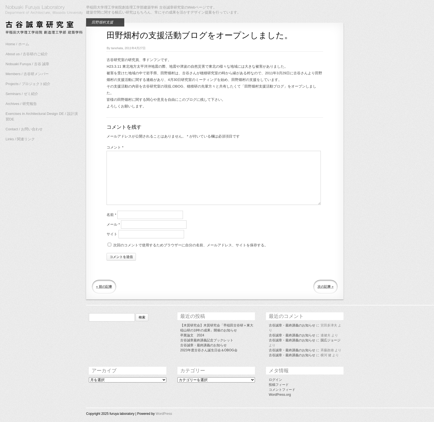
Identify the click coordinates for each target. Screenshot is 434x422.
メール (113, 224)
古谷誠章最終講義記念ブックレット (206, 340)
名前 (111, 215)
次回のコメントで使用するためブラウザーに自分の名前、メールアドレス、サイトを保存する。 (190, 245)
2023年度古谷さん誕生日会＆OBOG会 (208, 350)
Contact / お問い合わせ (24, 129)
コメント (115, 147)
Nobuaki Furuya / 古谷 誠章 (27, 64)
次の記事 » (325, 287)
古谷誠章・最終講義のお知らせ (203, 345)
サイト (112, 234)
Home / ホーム (17, 44)
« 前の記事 (104, 287)
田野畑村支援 (102, 22)
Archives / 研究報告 (21, 104)
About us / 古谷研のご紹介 (27, 54)
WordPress (164, 414)
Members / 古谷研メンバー (27, 74)
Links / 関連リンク (20, 139)
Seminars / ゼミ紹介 (22, 94)
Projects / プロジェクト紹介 (28, 84)
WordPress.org (280, 395)
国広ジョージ (330, 340)
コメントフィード (282, 390)
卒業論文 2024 (192, 335)
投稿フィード (279, 385)
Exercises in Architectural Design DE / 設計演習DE (42, 116)
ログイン (275, 380)
